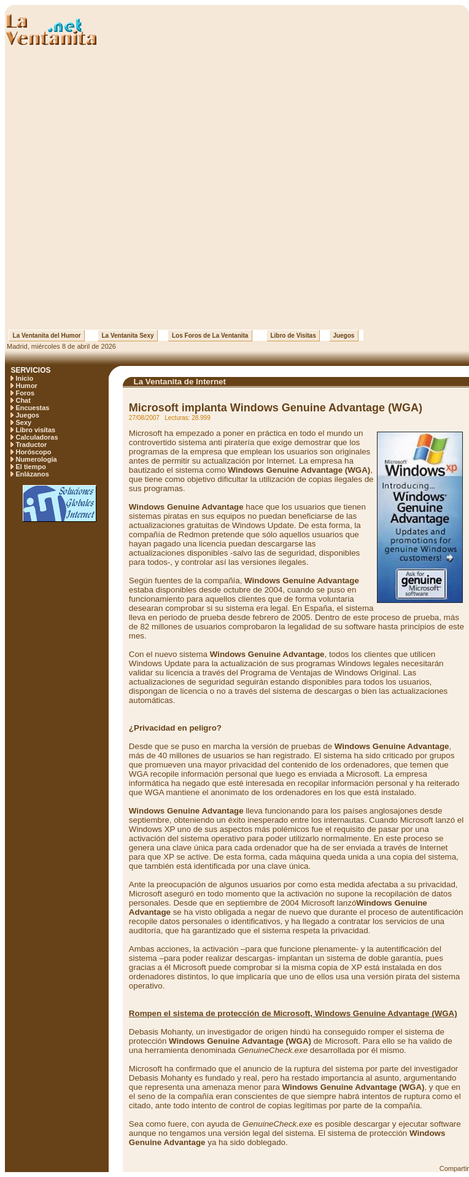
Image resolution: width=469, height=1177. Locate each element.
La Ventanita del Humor (46, 335)
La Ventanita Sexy (127, 335)
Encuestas (32, 407)
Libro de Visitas (293, 335)
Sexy (23, 422)
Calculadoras (36, 437)
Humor (26, 385)
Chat (22, 400)
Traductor (31, 444)
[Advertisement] (142, 188)
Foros (24, 393)
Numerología (35, 459)
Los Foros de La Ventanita (210, 335)
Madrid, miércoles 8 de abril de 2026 (60, 346)
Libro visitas (35, 429)
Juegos (344, 335)
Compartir (454, 1168)
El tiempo (30, 466)
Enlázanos (31, 474)
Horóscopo (33, 452)
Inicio (24, 378)
